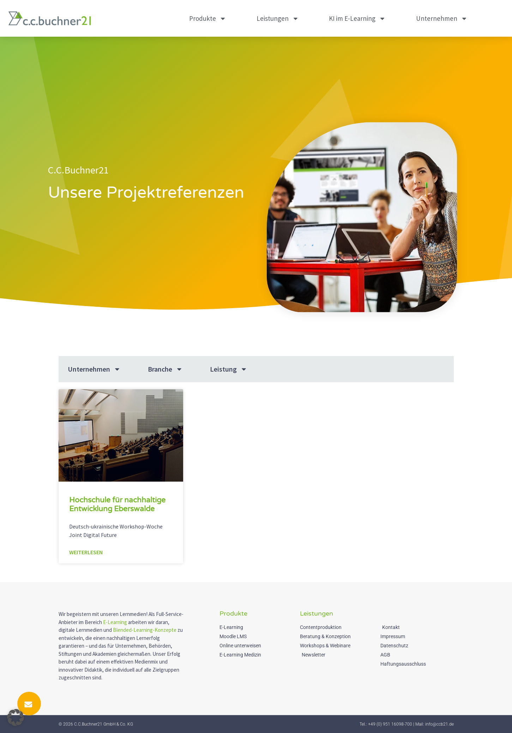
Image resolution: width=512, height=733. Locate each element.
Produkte (207, 18)
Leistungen (278, 18)
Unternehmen (442, 18)
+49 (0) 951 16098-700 (390, 724)
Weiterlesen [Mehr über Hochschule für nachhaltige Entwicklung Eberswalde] (86, 552)
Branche (165, 369)
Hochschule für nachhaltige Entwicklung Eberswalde (117, 504)
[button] (15, 717)
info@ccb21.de (439, 724)
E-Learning (115, 622)
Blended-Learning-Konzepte (144, 630)
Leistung (228, 369)
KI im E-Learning (357, 18)
